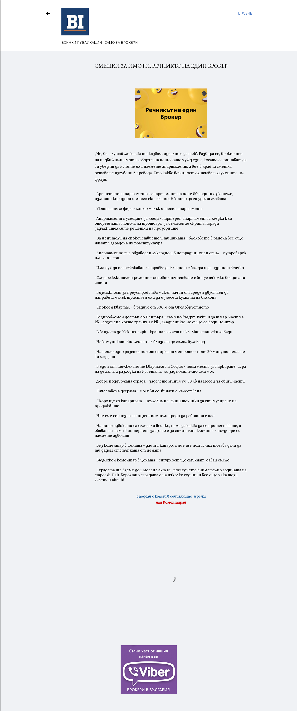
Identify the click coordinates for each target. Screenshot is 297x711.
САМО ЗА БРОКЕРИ (121, 43)
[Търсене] (244, 13)
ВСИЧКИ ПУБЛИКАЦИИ (81, 43)
